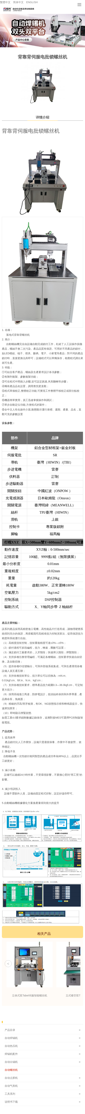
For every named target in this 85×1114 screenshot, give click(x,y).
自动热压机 (11, 1045)
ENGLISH (32, 2)
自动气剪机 (11, 1085)
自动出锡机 (11, 1061)
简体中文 (18, 2)
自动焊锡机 (11, 1037)
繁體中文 (5, 2)
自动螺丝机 (11, 1069)
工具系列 (10, 1093)
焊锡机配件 (11, 1053)
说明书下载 (11, 1101)
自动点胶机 (11, 1077)
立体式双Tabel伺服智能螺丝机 (29, 995)
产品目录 (10, 1029)
